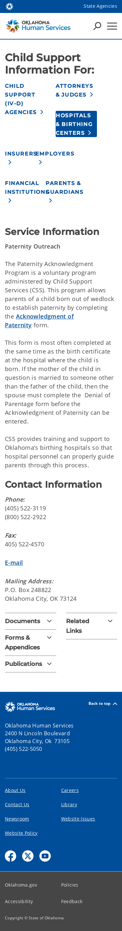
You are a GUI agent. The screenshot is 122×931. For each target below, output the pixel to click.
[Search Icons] (97, 25)
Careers (70, 790)
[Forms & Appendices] (30, 643)
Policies (69, 885)
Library (69, 804)
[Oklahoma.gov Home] (9, 6)
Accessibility (19, 901)
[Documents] (30, 621)
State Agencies (100, 6)
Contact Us (17, 804)
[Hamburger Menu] (112, 26)
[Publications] (30, 664)
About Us (15, 790)
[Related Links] (91, 626)
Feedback (72, 901)
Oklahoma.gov (21, 885)
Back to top (102, 704)
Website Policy (21, 833)
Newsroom (17, 819)
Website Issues (78, 819)
